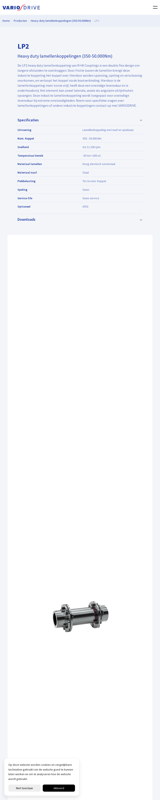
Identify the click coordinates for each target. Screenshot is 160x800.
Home (6, 20)
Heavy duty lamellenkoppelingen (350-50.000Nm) (61, 20)
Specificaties (28, 120)
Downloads (26, 219)
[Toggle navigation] (154, 7)
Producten (20, 20)
